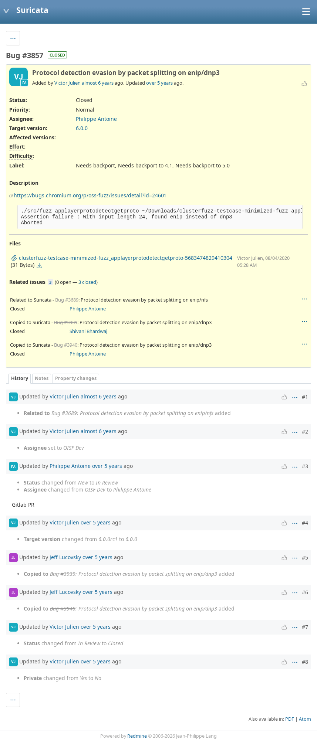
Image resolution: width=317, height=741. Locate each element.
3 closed (87, 282)
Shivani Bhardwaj (88, 331)
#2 (305, 431)
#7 (305, 626)
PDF (289, 719)
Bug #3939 (65, 322)
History (19, 378)
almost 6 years (98, 82)
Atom (305, 719)
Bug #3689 (66, 299)
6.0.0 (82, 128)
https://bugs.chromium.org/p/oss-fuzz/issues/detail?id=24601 (90, 195)
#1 (305, 396)
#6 (305, 592)
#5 (305, 557)
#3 (305, 466)
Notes (41, 378)
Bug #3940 (65, 344)
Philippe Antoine (96, 118)
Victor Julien (67, 82)
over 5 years (159, 82)
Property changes (76, 378)
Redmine (137, 736)
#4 (305, 522)
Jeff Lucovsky (65, 556)
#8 (305, 661)
